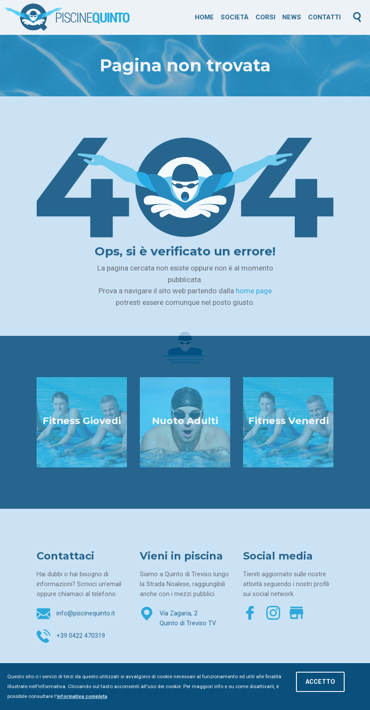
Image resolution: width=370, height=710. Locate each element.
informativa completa (82, 696)
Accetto (320, 681)
